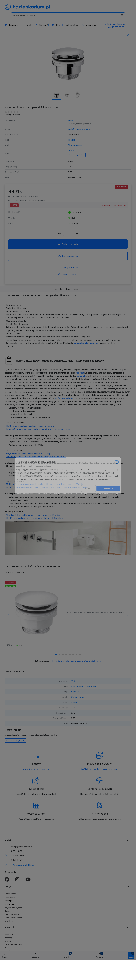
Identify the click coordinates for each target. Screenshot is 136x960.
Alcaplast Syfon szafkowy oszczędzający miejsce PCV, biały (33, 515)
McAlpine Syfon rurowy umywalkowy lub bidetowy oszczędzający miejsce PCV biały (45, 484)
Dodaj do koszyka (68, 244)
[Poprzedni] (9, 615)
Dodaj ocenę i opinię (15, 740)
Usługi (8, 886)
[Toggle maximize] (128, 35)
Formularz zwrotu (12, 914)
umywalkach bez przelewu (86, 343)
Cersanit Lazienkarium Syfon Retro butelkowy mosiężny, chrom (36, 456)
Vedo (70, 120)
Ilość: (60, 233)
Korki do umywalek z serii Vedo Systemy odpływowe (76, 661)
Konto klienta (10, 894)
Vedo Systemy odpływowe (80, 129)
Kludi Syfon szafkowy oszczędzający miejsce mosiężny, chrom (35, 518)
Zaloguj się (89, 25)
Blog (56, 25)
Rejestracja (9, 904)
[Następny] (127, 615)
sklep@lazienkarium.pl (115, 24)
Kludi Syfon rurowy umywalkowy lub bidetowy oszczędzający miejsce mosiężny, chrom (47, 487)
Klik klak (72, 140)
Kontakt (26, 25)
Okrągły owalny (75, 145)
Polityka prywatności (13, 951)
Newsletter (9, 921)
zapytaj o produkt (68, 267)
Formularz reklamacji (13, 918)
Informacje (10, 927)
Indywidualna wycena (13, 908)
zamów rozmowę (68, 274)
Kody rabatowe (70, 25)
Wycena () (42, 25)
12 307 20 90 (17, 855)
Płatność (8, 938)
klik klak (80, 373)
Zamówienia (10, 897)
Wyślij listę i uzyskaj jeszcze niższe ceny (99, 769)
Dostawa (8, 941)
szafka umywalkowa (64, 398)
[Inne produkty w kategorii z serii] (68, 572)
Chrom (71, 150)
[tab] (56, 654)
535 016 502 (17, 860)
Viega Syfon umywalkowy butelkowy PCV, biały (28, 453)
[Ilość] (68, 233)
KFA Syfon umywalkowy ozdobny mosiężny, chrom (30, 426)
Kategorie (11, 25)
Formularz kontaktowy (23, 865)
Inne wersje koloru (76, 155)
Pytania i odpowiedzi (13, 948)
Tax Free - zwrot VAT (13, 944)
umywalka (81, 376)
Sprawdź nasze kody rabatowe (36, 769)
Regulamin (9, 934)
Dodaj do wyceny (68, 256)
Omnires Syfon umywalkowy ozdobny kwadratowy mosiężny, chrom (38, 429)
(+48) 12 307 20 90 (115, 27)
